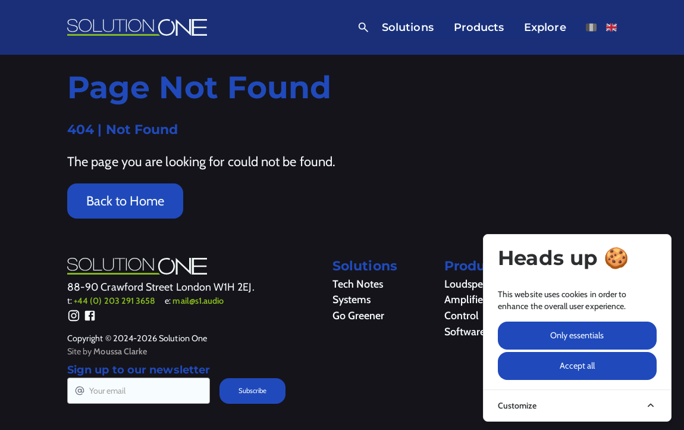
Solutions (408, 27)
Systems (351, 299)
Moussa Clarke (120, 351)
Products (479, 27)
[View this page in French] (591, 27)
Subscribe (252, 391)
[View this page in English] (611, 27)
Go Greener (358, 315)
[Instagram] (73, 318)
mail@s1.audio (198, 300)
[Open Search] (361, 27)
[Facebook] (89, 318)
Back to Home (125, 201)
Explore (545, 27)
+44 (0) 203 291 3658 (114, 300)
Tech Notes (357, 284)
